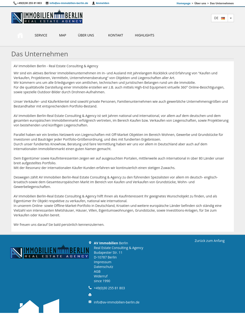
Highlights (144, 35)
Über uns (87, 35)
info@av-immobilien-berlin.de (66, 3)
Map (62, 35)
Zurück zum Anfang (210, 240)
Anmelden (100, 3)
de (219, 18)
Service (41, 35)
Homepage (184, 3)
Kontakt (115, 35)
